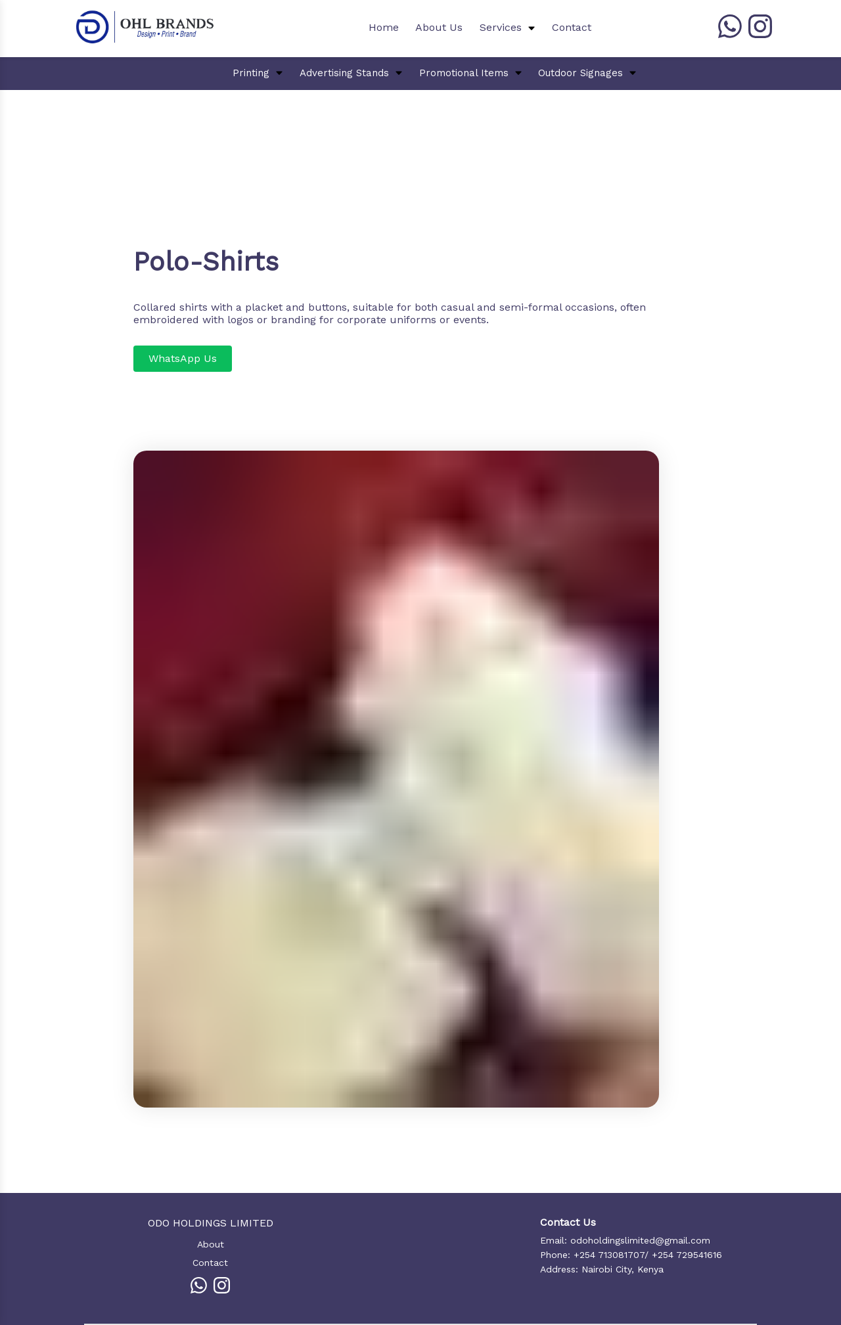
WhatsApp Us (182, 358)
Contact (571, 27)
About (210, 1244)
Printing (251, 73)
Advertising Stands (344, 73)
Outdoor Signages (580, 73)
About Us (439, 27)
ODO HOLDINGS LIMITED (210, 1223)
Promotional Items (464, 73)
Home (384, 27)
